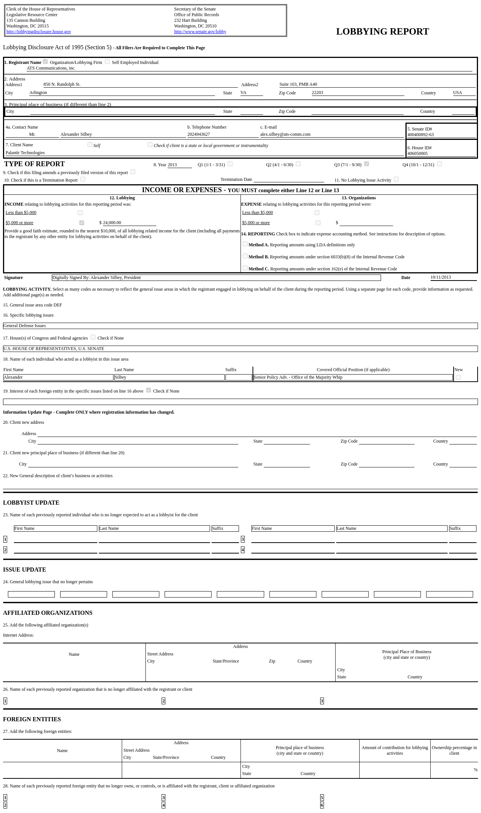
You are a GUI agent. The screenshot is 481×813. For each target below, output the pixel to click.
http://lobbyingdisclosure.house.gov (38, 31)
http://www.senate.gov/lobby (200, 31)
